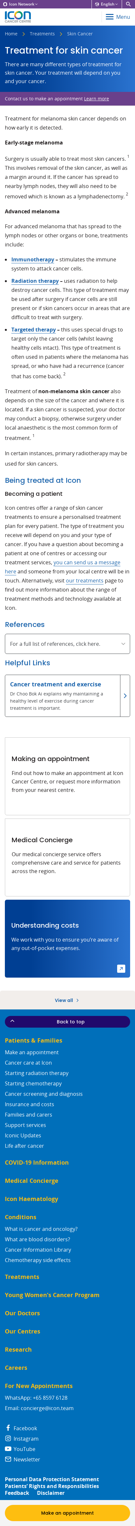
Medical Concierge (31, 1180)
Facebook (21, 1428)
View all (67, 1000)
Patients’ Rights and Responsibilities (52, 1486)
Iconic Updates (23, 1135)
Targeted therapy (33, 329)
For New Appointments (39, 1385)
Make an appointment (32, 1052)
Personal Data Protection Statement (52, 1479)
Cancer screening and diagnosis (44, 1093)
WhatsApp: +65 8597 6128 (36, 1397)
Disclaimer (51, 1493)
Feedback (17, 1493)
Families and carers (28, 1114)
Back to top (47, 1021)
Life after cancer (24, 1145)
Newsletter (22, 1459)
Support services (25, 1125)
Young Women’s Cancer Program (52, 1295)
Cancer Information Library (38, 1249)
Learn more (96, 98)
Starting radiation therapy (36, 1073)
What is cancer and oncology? (41, 1228)
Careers (16, 1367)
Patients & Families (33, 1040)
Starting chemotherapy (33, 1083)
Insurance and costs (29, 1104)
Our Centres (22, 1331)
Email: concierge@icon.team (39, 1408)
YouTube (20, 1449)
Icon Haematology (31, 1198)
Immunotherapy (32, 259)
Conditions (20, 1217)
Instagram (22, 1438)
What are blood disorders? (37, 1239)
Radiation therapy (35, 280)
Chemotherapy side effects (38, 1260)
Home (11, 34)
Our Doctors (22, 1313)
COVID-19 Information (37, 1162)
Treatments (42, 34)
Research (18, 1349)
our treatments (85, 580)
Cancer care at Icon (28, 1062)
